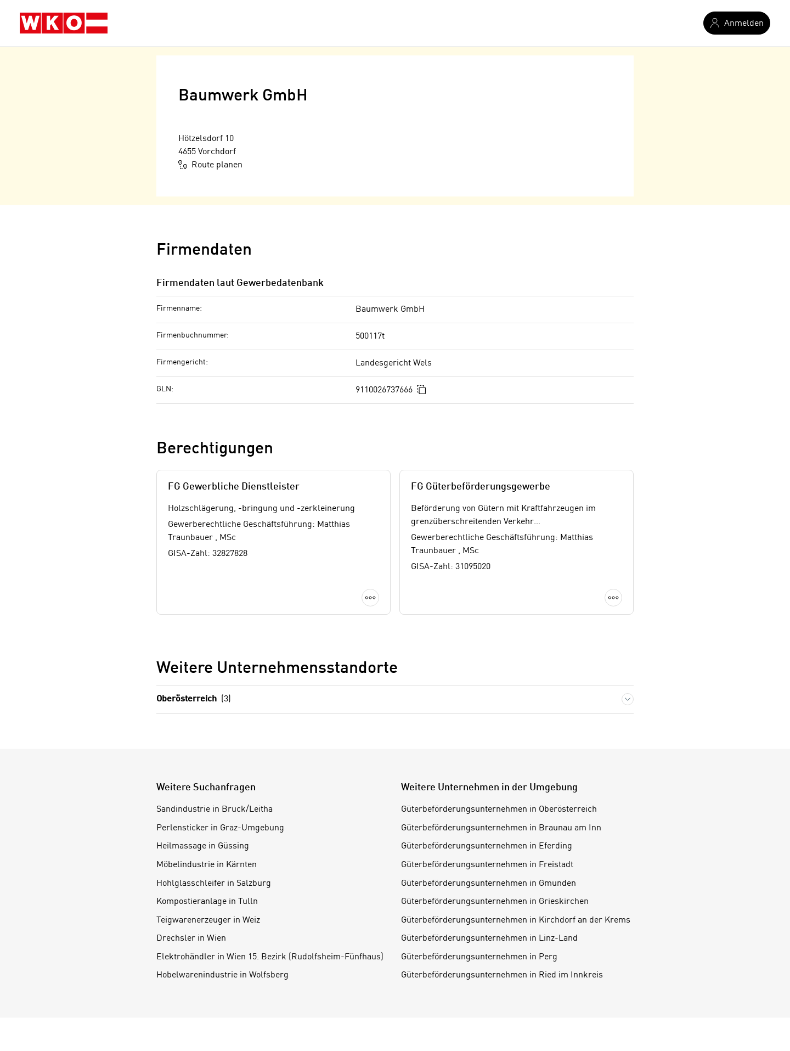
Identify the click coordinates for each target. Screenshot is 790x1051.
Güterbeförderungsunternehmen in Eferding (486, 846)
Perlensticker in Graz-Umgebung (220, 828)
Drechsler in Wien (191, 938)
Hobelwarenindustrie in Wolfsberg (222, 975)
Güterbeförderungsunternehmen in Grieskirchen (495, 901)
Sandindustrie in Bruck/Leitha (214, 809)
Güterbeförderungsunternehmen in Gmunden (488, 883)
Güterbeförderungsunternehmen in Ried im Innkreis (502, 975)
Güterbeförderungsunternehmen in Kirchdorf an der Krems (515, 920)
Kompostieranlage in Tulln (207, 901)
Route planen (210, 164)
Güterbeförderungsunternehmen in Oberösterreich (499, 809)
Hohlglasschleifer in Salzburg (213, 883)
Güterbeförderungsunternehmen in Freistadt (487, 865)
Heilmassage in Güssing (202, 846)
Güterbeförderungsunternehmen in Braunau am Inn (501, 828)
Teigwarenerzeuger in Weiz (208, 920)
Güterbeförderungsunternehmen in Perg (479, 957)
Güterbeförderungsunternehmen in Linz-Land (489, 938)
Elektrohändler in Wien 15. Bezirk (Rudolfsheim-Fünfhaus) (269, 957)
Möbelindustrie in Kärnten (206, 865)
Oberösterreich (193, 699)
